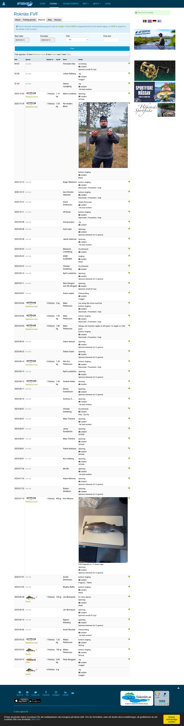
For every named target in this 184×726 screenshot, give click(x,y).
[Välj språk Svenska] (144, 21)
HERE (73, 26)
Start (43, 4)
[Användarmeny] (4, 4)
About (97, 4)
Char (69, 54)
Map (50, 20)
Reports (41, 20)
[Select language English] (149, 21)
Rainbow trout (39, 54)
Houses (57, 20)
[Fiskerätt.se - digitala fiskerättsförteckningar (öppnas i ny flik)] (136, 698)
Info (86, 4)
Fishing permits (70, 4)
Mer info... (37, 720)
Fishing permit (29, 20)
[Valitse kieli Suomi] (159, 21)
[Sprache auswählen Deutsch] (154, 21)
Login (107, 4)
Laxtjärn (61, 26)
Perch (54, 54)
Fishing (54, 4)
